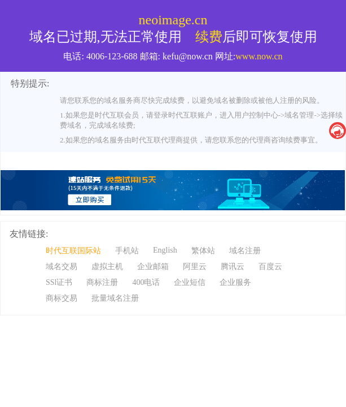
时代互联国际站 (73, 250)
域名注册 (245, 250)
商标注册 (102, 282)
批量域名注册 (115, 298)
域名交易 (61, 266)
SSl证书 (59, 282)
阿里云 (195, 266)
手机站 (127, 250)
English (165, 250)
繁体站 (203, 250)
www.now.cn (258, 56)
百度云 (270, 266)
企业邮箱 (153, 266)
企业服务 (235, 282)
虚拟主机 (107, 266)
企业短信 (189, 282)
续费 (208, 36)
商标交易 (61, 298)
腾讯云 (232, 266)
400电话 (146, 282)
